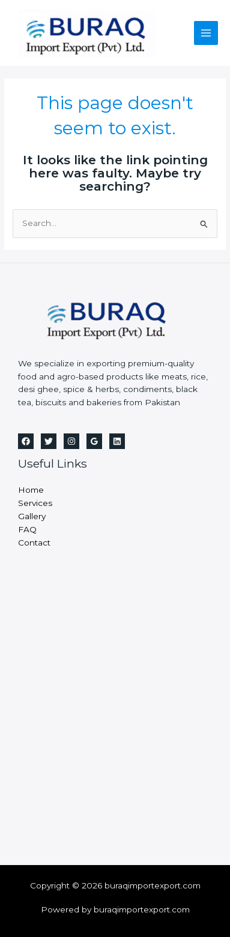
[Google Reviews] (94, 441)
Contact (34, 542)
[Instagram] (71, 441)
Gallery (32, 516)
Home (31, 490)
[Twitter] (48, 441)
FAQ (27, 529)
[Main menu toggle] (206, 33)
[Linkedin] (117, 441)
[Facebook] (26, 441)
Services (35, 503)
